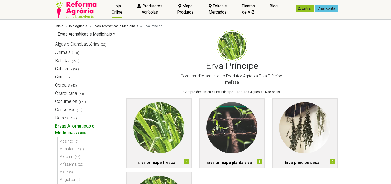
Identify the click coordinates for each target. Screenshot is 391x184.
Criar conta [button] (326, 8)
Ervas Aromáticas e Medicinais (115, 26)
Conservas (65, 109)
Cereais (62, 85)
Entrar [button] (305, 8)
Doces (61, 117)
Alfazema (68, 164)
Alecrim (66, 156)
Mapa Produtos (185, 9)
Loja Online (117, 9)
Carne (60, 76)
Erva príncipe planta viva (229, 162)
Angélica (67, 179)
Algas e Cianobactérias (77, 44)
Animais (63, 52)
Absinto (66, 141)
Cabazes (63, 68)
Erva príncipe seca (302, 162)
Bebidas (63, 60)
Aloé (64, 171)
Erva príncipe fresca (156, 162)
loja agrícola (78, 26)
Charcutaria (66, 93)
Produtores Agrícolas (149, 9)
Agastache (69, 148)
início (59, 26)
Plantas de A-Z (248, 9)
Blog (274, 6)
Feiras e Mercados (218, 9)
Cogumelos (66, 101)
